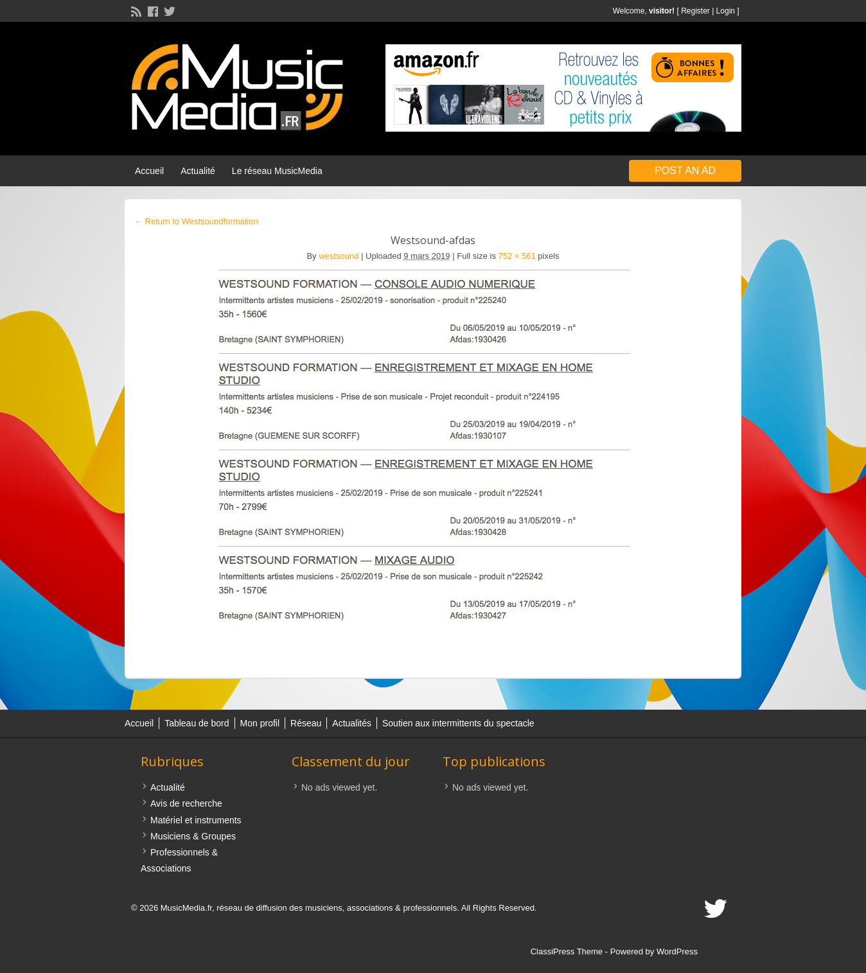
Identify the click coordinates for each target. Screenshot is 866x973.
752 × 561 (517, 256)
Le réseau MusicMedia (277, 171)
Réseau (305, 723)
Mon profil (259, 723)
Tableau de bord (196, 723)
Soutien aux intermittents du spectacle (458, 723)
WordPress (677, 951)
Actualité (198, 171)
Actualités (351, 723)
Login (725, 10)
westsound (338, 256)
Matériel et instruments (196, 820)
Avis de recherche (186, 803)
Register (695, 10)
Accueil (149, 171)
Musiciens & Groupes (193, 836)
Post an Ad (685, 170)
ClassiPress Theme (567, 951)
